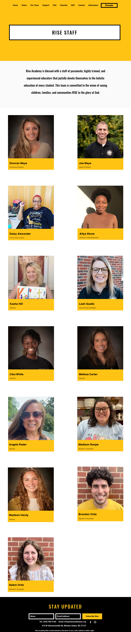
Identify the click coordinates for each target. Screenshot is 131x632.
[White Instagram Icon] (95, 622)
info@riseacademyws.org (75, 622)
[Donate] (109, 5)
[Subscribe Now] (92, 616)
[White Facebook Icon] (90, 622)
